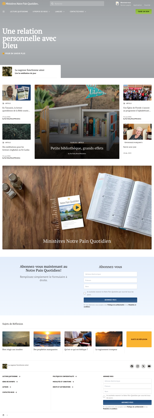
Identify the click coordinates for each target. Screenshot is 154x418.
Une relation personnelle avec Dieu (29, 38)
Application (137, 5)
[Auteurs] (25, 387)
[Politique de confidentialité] (76, 376)
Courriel (147, 5)
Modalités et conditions (110, 409)
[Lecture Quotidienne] (19, 11)
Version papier (125, 5)
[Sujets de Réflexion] (139, 339)
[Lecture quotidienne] (25, 376)
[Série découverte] (25, 382)
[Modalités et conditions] (76, 382)
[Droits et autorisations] (76, 387)
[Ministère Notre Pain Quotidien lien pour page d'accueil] (20, 3)
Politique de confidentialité (116, 305)
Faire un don (143, 11)
